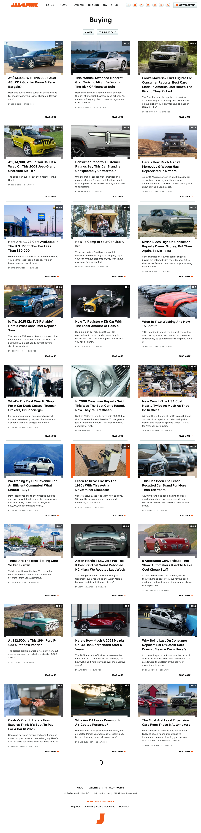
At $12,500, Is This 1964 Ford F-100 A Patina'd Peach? (32, 643)
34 (194, 526)
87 (194, 367)
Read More (50, 117)
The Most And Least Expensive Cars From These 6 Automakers (166, 722)
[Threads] (154, 5)
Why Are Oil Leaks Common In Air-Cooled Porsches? (98, 722)
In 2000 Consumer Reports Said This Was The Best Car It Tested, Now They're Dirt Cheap (100, 405)
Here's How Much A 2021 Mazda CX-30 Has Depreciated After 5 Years (99, 645)
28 (194, 207)
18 (127, 43)
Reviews (78, 4)
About (81, 787)
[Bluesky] (135, 5)
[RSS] (168, 5)
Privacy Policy (114, 787)
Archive (94, 787)
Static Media (80, 793)
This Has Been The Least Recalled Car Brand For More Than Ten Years (164, 485)
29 (127, 367)
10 (127, 207)
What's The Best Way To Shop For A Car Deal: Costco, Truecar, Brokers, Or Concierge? (32, 405)
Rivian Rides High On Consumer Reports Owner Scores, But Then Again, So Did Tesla (167, 246)
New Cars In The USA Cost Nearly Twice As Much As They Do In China (165, 405)
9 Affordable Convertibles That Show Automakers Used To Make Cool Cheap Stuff (167, 565)
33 (194, 446)
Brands (93, 4)
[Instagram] (161, 5)
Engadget (76, 806)
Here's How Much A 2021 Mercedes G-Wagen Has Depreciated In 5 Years (161, 166)
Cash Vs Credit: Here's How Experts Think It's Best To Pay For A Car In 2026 (31, 724)
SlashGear (124, 806)
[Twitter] (148, 5)
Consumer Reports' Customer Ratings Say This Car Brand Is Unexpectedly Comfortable (97, 166)
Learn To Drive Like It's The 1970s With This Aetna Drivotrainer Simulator (95, 485)
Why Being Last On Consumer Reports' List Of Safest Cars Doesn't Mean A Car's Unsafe (164, 645)
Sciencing (109, 806)
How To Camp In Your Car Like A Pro (99, 244)
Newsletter (185, 5)
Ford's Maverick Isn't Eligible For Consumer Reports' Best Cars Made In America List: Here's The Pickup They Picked (167, 84)
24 (60, 43)
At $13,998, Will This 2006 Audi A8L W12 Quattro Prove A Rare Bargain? (32, 82)
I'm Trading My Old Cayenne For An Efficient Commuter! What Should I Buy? (32, 485)
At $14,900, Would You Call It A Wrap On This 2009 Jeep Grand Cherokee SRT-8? (32, 166)
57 (60, 127)
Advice (88, 32)
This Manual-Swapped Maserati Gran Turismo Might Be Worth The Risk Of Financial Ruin (99, 82)
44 (194, 43)
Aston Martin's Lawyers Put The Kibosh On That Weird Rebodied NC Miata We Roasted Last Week (100, 565)
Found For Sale (107, 32)
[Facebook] (128, 5)
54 (60, 606)
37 (60, 526)
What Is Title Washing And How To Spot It (166, 324)
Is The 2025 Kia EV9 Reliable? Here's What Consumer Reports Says (32, 326)
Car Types (110, 4)
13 (194, 127)
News (64, 4)
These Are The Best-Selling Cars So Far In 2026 (33, 563)
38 (127, 526)
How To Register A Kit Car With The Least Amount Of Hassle (98, 324)
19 (127, 127)
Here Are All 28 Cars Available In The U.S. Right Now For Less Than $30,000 (33, 246)
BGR (98, 806)
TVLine (89, 806)
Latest (51, 4)
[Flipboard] (141, 5)
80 (60, 207)
